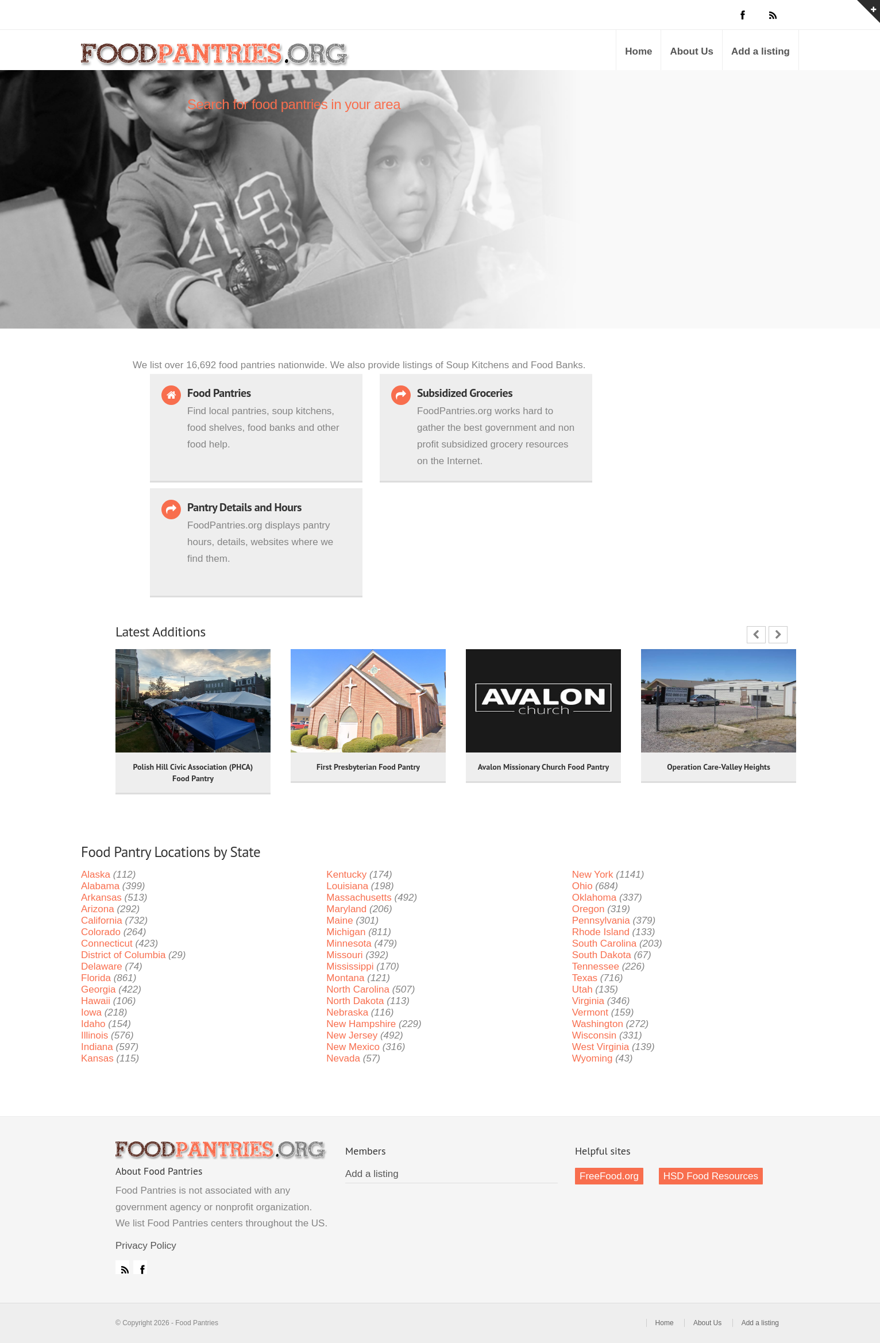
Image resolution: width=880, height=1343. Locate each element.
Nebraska (347, 1012)
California (101, 920)
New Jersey (351, 1035)
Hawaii (95, 1000)
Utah (582, 989)
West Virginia (601, 1046)
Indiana (97, 1046)
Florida (96, 977)
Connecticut (107, 943)
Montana (345, 977)
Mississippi (349, 966)
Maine (339, 920)
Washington (597, 1023)
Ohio (582, 886)
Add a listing (760, 51)
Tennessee (595, 966)
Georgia (98, 989)
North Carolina (357, 989)
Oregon (588, 909)
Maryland (346, 909)
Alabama (100, 886)
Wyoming (592, 1058)
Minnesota (348, 943)
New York (592, 874)
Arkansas (101, 897)
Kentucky (346, 874)
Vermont (590, 1012)
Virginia (588, 1000)
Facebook (140, 1267)
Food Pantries (216, 58)
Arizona (97, 909)
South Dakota (601, 955)
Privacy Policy (145, 1245)
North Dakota (355, 1000)
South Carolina (604, 943)
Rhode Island (601, 932)
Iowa (91, 1012)
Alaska (95, 874)
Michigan (345, 932)
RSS (122, 1267)
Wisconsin (594, 1035)
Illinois (94, 1035)
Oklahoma (594, 897)
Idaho (93, 1023)
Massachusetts (358, 897)
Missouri (344, 955)
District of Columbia (123, 955)
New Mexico (353, 1046)
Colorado (101, 932)
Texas (584, 977)
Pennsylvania (601, 920)
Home (638, 51)
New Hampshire (361, 1023)
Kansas (97, 1058)
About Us (691, 51)
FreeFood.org (609, 1176)
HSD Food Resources (710, 1176)
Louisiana (347, 886)
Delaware (101, 966)
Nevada (343, 1058)
